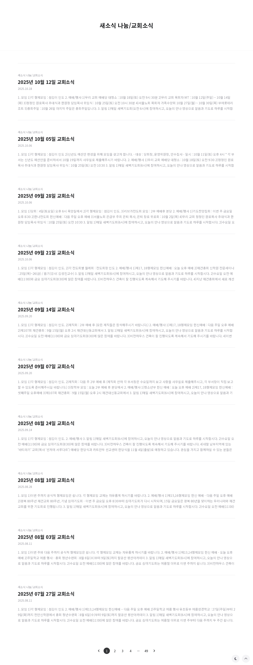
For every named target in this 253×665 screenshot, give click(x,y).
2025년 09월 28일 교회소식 (46, 195)
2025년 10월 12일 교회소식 (46, 81)
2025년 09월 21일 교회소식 (46, 252)
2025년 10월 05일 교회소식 (46, 138)
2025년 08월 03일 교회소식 (46, 536)
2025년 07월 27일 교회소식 (46, 593)
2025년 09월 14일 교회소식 (46, 309)
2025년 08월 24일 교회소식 (46, 423)
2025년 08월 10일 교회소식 (46, 479)
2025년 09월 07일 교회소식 (46, 366)
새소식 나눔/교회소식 (30, 75)
